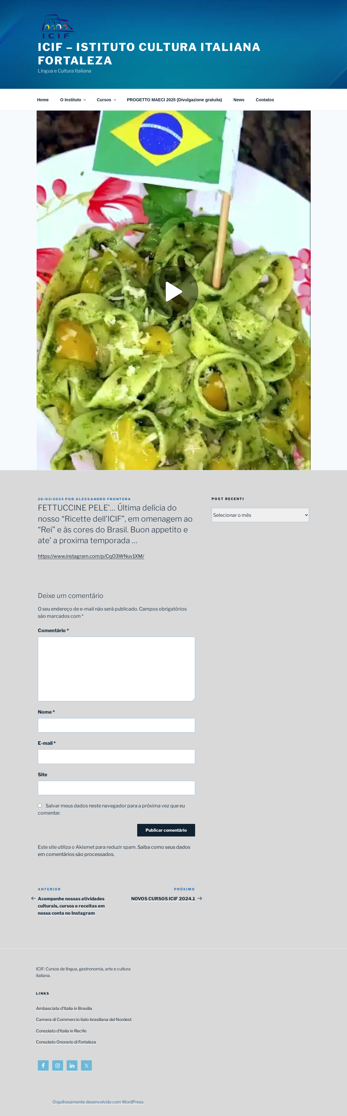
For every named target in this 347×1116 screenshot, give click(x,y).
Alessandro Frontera (103, 499)
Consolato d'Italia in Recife (61, 1030)
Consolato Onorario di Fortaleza (66, 1041)
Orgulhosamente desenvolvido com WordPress (98, 1101)
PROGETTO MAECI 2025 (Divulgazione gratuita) (174, 99)
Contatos (265, 99)
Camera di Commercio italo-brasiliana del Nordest (83, 1019)
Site (42, 774)
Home (43, 99)
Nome (46, 712)
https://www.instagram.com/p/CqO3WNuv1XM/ (91, 556)
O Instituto (73, 99)
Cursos (107, 99)
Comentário (53, 630)
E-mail (47, 743)
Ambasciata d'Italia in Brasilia (64, 1008)
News (239, 99)
